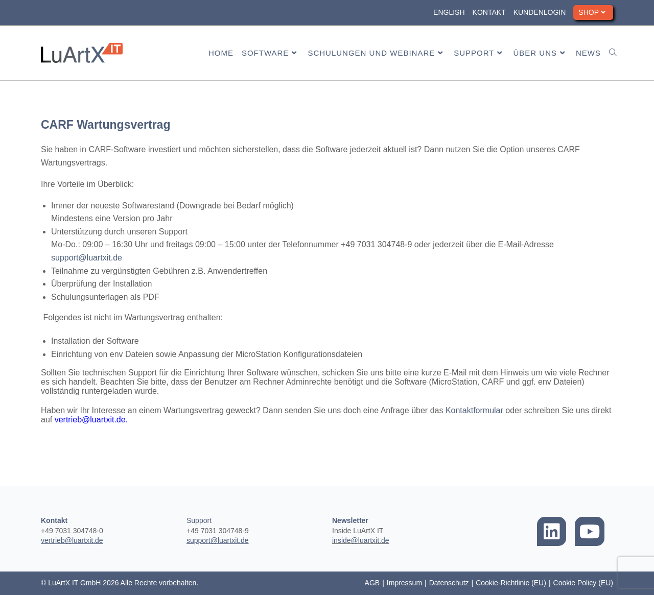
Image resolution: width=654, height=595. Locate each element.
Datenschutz (449, 583)
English (448, 12)
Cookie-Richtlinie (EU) (511, 583)
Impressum (404, 583)
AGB (372, 583)
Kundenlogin (539, 12)
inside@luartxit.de (360, 540)
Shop (593, 12)
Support (199, 520)
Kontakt (489, 12)
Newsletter (350, 520)
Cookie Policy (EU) (583, 583)
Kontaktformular (474, 410)
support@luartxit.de (86, 257)
